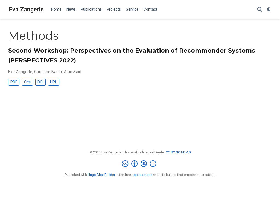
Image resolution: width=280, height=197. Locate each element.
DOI (40, 82)
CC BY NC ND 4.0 (178, 152)
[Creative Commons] (140, 163)
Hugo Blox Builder (101, 175)
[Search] (259, 10)
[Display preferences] (269, 10)
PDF (13, 82)
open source (142, 175)
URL (53, 82)
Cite (27, 82)
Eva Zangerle (26, 9)
